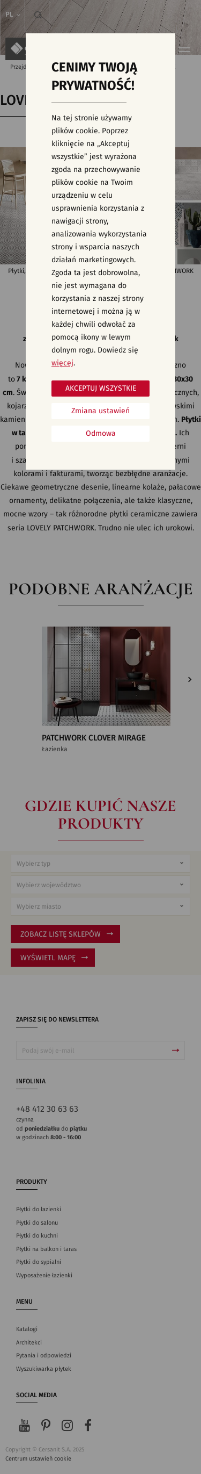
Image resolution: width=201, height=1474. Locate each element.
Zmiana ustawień (100, 411)
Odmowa (101, 433)
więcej (62, 363)
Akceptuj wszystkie (100, 388)
